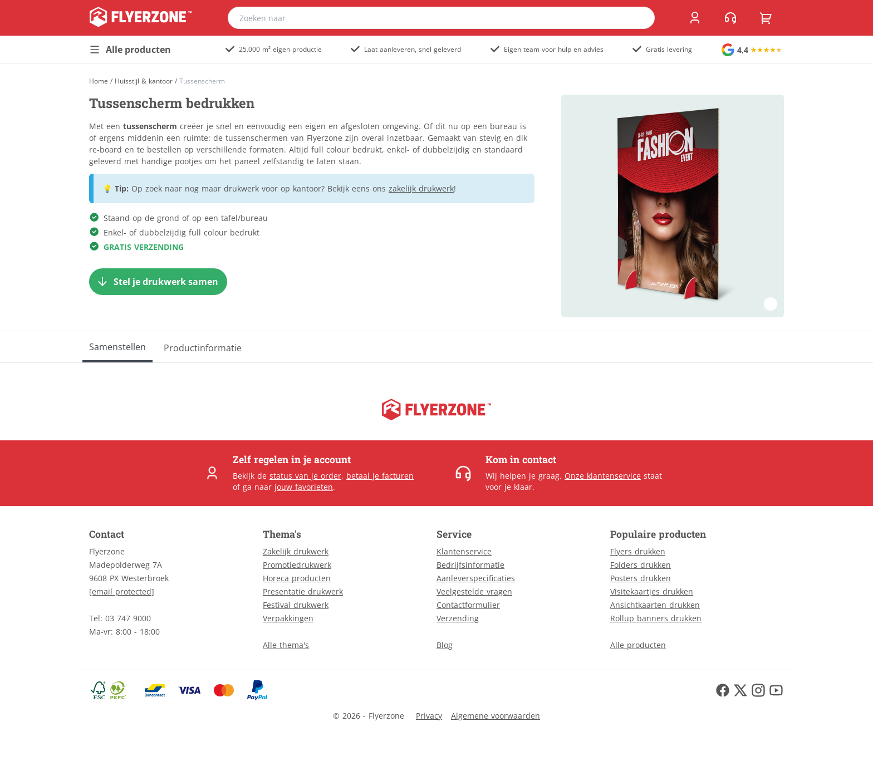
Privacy (429, 715)
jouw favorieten (303, 487)
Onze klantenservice (603, 475)
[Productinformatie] (202, 346)
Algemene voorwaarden (495, 715)
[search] (639, 18)
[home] (140, 18)
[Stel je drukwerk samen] (158, 281)
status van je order (305, 475)
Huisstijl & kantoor (144, 81)
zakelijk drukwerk (421, 188)
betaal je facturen (380, 475)
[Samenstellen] (117, 346)
